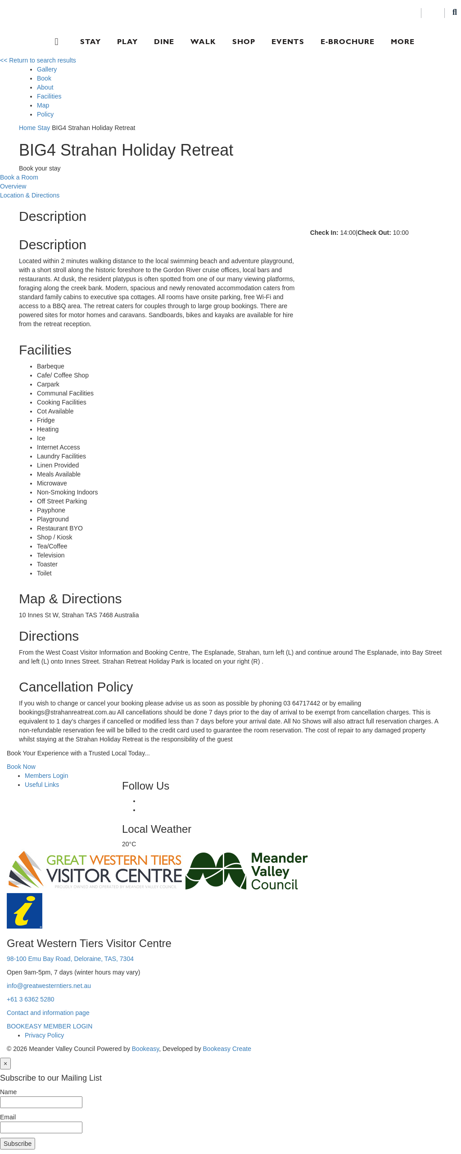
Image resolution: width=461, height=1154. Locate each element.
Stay (90, 41)
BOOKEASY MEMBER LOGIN (49, 1026)
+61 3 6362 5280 (30, 999)
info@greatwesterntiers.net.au (49, 985)
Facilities (49, 96)
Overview (13, 186)
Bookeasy (145, 1048)
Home (27, 127)
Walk (203, 41)
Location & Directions (29, 195)
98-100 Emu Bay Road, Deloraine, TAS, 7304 (70, 958)
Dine (164, 41)
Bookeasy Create (227, 1048)
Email (8, 1117)
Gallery (47, 69)
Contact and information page (48, 1012)
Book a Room (19, 177)
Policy (45, 114)
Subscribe (18, 1143)
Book (44, 78)
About (45, 87)
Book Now (21, 766)
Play (127, 41)
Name (8, 1092)
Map (43, 105)
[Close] (5, 1063)
